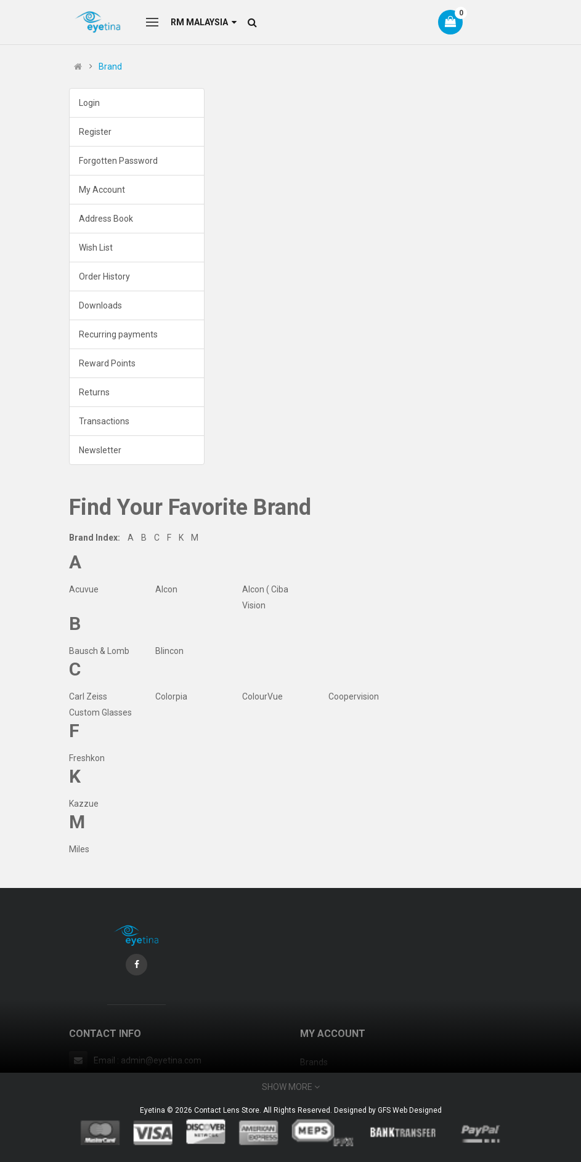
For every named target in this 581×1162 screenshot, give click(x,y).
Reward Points (107, 363)
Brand (110, 66)
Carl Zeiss (88, 696)
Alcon (166, 589)
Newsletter (100, 450)
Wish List (96, 247)
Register (95, 132)
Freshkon (87, 758)
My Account (102, 190)
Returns (94, 392)
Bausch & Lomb (99, 651)
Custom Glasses (100, 712)
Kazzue (84, 804)
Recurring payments (118, 334)
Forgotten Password (118, 161)
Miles (79, 849)
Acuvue (84, 589)
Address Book (106, 219)
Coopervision (353, 696)
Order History (104, 276)
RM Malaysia (204, 22)
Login (89, 103)
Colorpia (171, 696)
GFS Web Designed (410, 1110)
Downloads (100, 305)
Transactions (104, 421)
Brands (314, 1062)
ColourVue (262, 696)
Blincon (169, 651)
